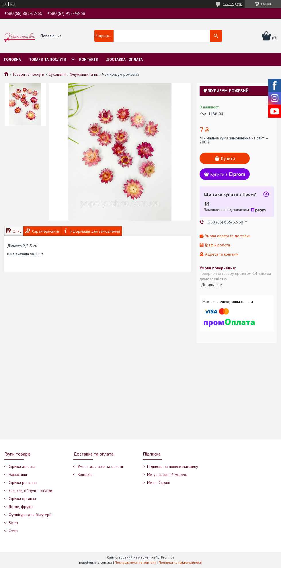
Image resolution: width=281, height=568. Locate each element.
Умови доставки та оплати (100, 466)
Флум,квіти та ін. (84, 74)
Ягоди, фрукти (21, 506)
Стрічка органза (22, 498)
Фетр (13, 530)
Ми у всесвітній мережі (167, 474)
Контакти (88, 59)
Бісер (13, 522)
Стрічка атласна (22, 466)
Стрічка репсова (23, 482)
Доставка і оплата (124, 59)
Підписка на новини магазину (172, 466)
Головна (12, 59)
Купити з (227, 174)
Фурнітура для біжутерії (30, 514)
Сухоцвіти (57, 74)
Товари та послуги (47, 59)
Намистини (18, 474)
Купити (228, 158)
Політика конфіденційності (180, 562)
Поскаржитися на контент (135, 562)
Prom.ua (167, 557)
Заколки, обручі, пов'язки (30, 490)
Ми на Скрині (158, 482)
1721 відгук (232, 4)
